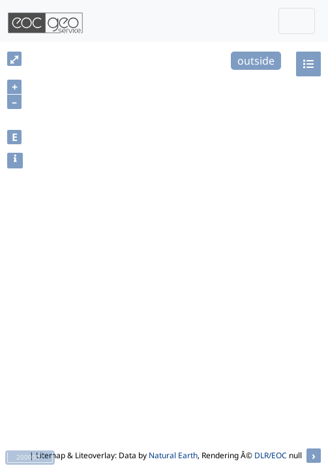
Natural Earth (173, 455)
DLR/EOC (270, 455)
